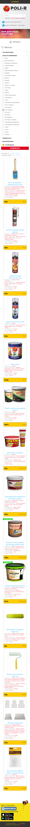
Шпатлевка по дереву (15, 453)
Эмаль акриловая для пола (15, 586)
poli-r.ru (17, 823)
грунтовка (22, 18)
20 (13, 155)
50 (16, 155)
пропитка (17, 18)
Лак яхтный (15, 364)
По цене (17, 153)
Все (19, 155)
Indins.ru (22, 824)
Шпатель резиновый (15, 723)
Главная (3, 36)
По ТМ (12, 153)
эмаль (12, 18)
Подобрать (15, 148)
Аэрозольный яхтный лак (15, 322)
